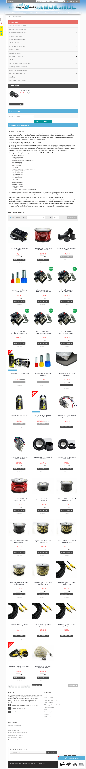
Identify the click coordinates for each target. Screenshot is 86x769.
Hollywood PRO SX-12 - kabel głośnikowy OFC (67, 541)
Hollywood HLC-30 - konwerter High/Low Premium (67, 416)
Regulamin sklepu (48, 697)
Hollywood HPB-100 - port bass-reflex (66, 249)
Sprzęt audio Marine (17, 73)
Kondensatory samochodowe (15, 735)
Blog (69, 12)
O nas (46, 12)
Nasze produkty (11, 12)
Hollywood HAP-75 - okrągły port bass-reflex (66, 458)
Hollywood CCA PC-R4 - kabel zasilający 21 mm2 (43, 249)
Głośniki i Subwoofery (18, 32)
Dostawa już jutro (48, 712)
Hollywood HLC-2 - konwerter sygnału (19, 249)
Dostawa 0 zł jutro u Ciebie (25, 12)
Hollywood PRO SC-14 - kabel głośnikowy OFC (67, 499)
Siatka (12, 217)
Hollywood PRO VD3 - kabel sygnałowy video (19, 625)
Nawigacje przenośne (17, 46)
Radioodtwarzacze (17, 60)
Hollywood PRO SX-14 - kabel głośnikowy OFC (19, 583)
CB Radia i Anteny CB (18, 29)
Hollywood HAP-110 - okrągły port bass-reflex (43, 458)
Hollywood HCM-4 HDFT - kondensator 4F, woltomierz (19, 416)
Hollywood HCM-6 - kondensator (19, 373)
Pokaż (51, 217)
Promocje (39, 12)
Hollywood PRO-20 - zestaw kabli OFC (19, 667)
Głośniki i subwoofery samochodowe (17, 732)
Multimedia (15, 43)
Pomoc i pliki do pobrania (50, 700)
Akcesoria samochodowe (14, 725)
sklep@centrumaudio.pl (18, 712)
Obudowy (14, 49)
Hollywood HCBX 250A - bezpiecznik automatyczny (66, 290)
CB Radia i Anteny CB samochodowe (17, 728)
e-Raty (45, 709)
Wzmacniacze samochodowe (20, 63)
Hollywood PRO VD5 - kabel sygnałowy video (43, 625)
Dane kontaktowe (48, 702)
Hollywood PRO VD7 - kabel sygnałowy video (66, 625)
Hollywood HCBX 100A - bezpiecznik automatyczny (66, 332)
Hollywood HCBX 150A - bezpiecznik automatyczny (43, 332)
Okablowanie (15, 53)
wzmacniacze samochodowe (29, 200)
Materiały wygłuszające (18, 39)
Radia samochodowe (13, 730)
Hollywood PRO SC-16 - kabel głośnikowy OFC (19, 541)
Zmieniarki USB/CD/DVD (18, 70)
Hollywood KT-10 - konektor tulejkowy (19, 290)
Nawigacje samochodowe (14, 740)
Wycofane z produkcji (18, 80)
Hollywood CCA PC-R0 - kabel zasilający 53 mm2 (19, 499)
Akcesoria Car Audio (18, 26)
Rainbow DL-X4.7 (25, 90)
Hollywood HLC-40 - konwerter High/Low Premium (19, 458)
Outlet (53, 12)
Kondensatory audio (17, 36)
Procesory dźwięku (17, 56)
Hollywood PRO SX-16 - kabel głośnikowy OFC (43, 583)
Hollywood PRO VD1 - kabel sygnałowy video (66, 583)
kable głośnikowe (17, 160)
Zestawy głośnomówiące (18, 67)
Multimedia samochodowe (15, 737)
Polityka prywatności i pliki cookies (52, 705)
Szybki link (11, 1)
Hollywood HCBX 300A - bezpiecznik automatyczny (43, 290)
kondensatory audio (17, 186)
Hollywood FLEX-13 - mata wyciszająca (67, 374)
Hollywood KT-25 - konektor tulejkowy (43, 374)
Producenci (61, 12)
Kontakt (77, 12)
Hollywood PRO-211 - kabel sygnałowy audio (43, 667)
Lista (18, 217)
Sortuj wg (23, 217)
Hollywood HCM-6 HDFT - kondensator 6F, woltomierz (43, 416)
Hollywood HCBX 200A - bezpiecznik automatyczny (19, 332)
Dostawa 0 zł (47, 716)
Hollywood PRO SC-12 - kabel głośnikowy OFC (43, 499)
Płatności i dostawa (49, 707)
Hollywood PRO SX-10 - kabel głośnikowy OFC (43, 541)
